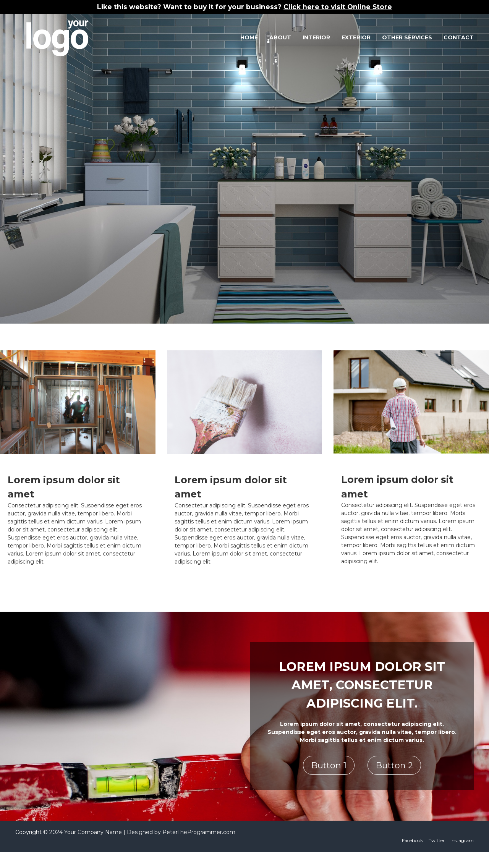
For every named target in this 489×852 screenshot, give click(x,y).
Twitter (437, 840)
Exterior (356, 37)
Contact (459, 37)
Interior (316, 37)
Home (249, 37)
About (280, 37)
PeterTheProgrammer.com (198, 832)
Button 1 (329, 765)
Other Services (407, 37)
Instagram (462, 840)
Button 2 (394, 765)
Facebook (412, 840)
